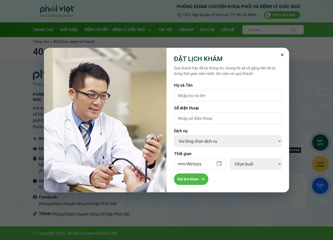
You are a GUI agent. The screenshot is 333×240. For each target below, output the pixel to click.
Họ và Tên (183, 85)
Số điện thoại (186, 108)
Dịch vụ (180, 130)
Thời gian (182, 153)
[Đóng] (282, 54)
